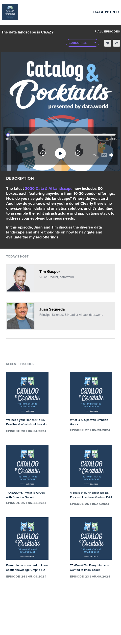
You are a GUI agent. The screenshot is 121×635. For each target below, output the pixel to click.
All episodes (107, 31)
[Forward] (78, 153)
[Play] (60, 153)
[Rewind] (43, 153)
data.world (106, 12)
